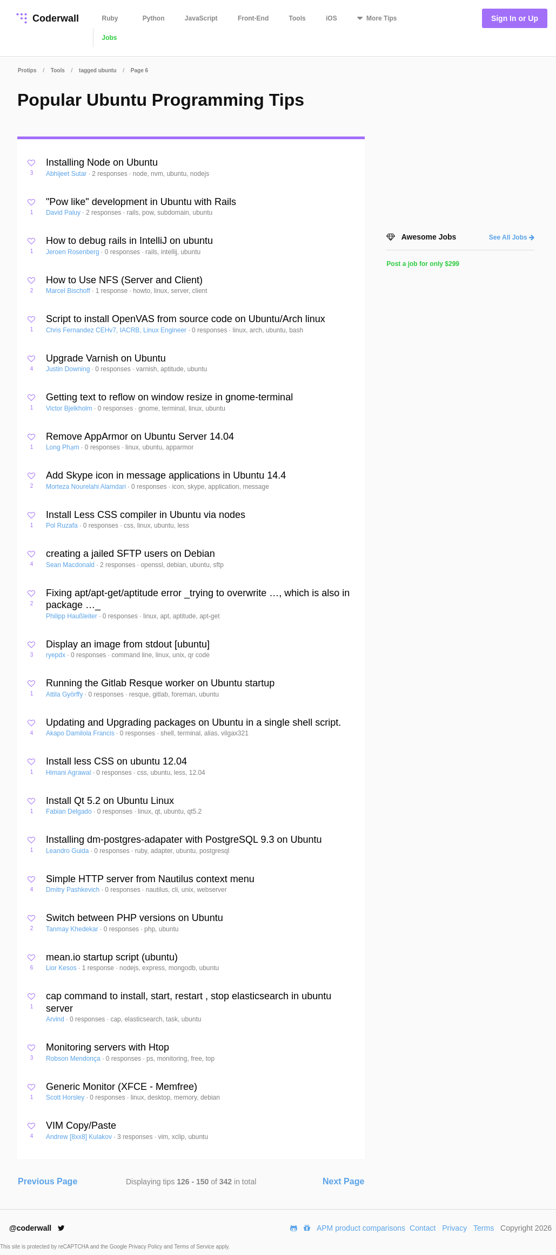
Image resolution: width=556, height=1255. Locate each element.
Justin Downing (69, 369)
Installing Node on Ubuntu (102, 162)
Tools (297, 18)
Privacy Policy (146, 1247)
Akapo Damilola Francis (81, 733)
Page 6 (139, 70)
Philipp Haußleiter (72, 616)
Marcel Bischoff (69, 291)
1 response (113, 291)
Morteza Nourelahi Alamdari (87, 486)
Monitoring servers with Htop (107, 1047)
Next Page (343, 1181)
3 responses (136, 1137)
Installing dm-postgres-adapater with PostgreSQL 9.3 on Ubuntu (184, 839)
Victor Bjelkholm (70, 408)
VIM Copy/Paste (81, 1125)
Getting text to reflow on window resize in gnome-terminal (169, 397)
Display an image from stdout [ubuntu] (128, 644)
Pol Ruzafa (62, 525)
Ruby (110, 18)
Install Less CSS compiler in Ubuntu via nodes (145, 514)
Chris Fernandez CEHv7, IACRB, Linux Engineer (117, 330)
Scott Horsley (66, 1097)
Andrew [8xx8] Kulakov (79, 1137)
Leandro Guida (68, 851)
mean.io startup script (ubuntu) (112, 957)
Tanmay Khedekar (73, 929)
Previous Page (47, 1181)
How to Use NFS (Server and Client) (124, 280)
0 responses (123, 252)
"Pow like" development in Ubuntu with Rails (141, 201)
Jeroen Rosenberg (73, 252)
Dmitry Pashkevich (74, 889)
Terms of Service (195, 1247)
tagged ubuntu (97, 70)
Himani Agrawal (69, 772)
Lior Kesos (62, 968)
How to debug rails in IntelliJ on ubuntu (129, 240)
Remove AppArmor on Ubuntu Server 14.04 (140, 436)
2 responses (110, 174)
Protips (27, 70)
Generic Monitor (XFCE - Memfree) (121, 1086)
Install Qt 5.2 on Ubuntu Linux (110, 800)
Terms (483, 1228)
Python (154, 18)
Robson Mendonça (74, 1058)
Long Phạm (63, 447)
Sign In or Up (514, 18)
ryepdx (56, 655)
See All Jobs (511, 237)
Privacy (454, 1228)
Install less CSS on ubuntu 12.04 (116, 761)
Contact (423, 1228)
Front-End (253, 18)
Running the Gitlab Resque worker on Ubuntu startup (160, 683)
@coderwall (37, 1228)
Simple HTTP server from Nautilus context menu (150, 879)
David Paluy (64, 212)
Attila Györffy (65, 694)
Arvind (56, 1019)
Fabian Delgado (69, 811)
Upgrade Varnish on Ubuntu (106, 358)
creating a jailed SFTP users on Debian (130, 553)
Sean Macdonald (71, 565)
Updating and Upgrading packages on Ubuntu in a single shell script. (193, 722)
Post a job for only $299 (422, 264)
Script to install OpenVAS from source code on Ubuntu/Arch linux (185, 318)
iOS (331, 18)
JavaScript (201, 18)
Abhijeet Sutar (67, 174)
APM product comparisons (361, 1228)
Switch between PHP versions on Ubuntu (134, 917)
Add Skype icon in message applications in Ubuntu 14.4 (166, 475)
